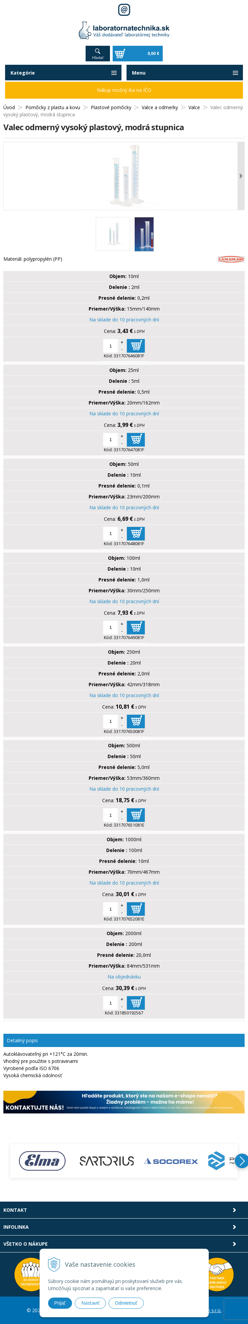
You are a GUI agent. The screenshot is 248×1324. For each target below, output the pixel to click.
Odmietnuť (126, 1303)
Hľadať (98, 57)
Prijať (60, 1303)
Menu (138, 73)
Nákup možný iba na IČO (124, 90)
